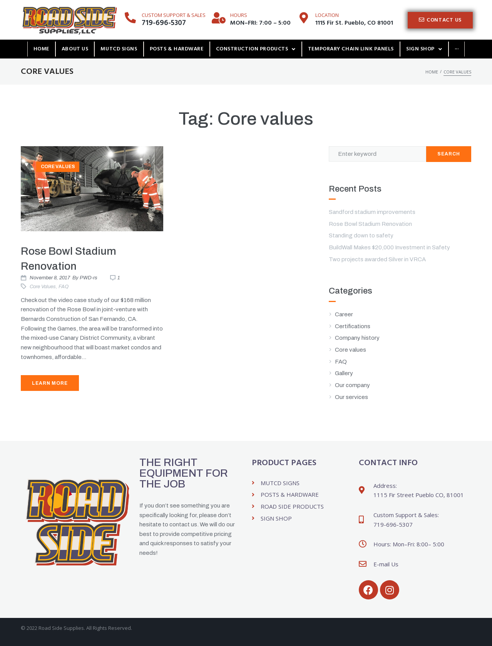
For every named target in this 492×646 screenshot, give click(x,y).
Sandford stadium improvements (372, 212)
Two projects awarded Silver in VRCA (377, 259)
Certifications (352, 326)
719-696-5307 (164, 23)
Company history (357, 338)
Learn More (50, 383)
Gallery (344, 373)
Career (344, 314)
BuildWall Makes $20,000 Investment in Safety (389, 247)
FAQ (64, 286)
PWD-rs (88, 277)
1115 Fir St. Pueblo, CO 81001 (354, 23)
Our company (352, 385)
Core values (58, 166)
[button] (440, 20)
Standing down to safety (361, 235)
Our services (351, 397)
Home (431, 72)
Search (448, 154)
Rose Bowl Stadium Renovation (370, 224)
